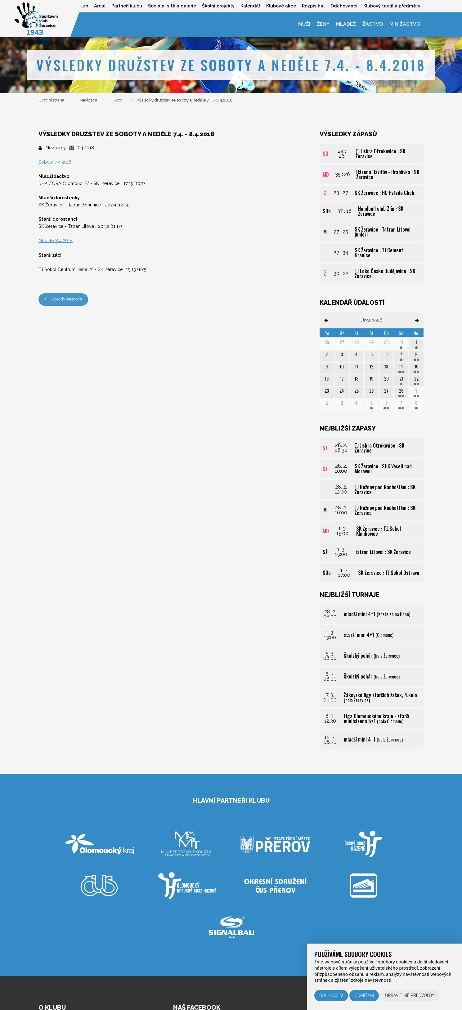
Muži (302, 25)
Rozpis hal (312, 5)
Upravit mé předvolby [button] (409, 995)
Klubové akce (280, 5)
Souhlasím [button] (331, 995)
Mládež (345, 25)
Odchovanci (343, 5)
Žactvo (372, 25)
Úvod (118, 100)
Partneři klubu (124, 5)
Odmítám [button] (364, 995)
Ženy (321, 25)
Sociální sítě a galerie (170, 5)
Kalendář (249, 5)
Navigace (88, 100)
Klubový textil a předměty (391, 5)
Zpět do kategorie (64, 299)
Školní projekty (216, 5)
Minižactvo (404, 25)
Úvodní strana (51, 100)
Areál (96, 5)
